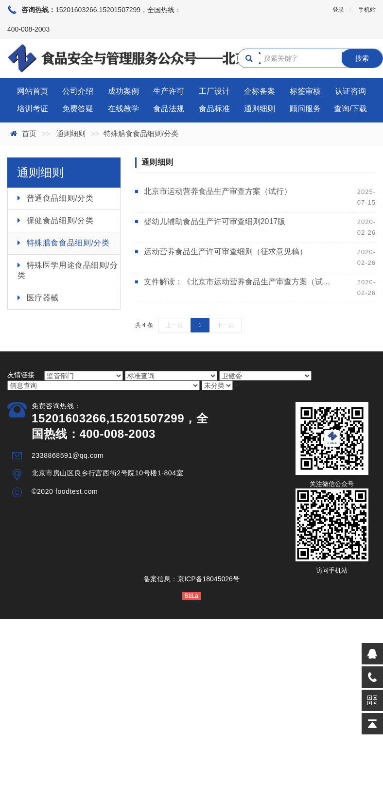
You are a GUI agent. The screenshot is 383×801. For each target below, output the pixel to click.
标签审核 (305, 91)
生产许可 (168, 91)
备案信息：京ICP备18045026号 (191, 579)
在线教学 (123, 108)
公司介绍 (77, 91)
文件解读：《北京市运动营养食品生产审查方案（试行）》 (238, 282)
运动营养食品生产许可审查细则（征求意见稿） (225, 251)
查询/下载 (350, 108)
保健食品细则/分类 (60, 220)
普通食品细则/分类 (60, 198)
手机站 (367, 9)
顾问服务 (305, 108)
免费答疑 (77, 108)
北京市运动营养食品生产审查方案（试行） (218, 191)
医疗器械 (43, 298)
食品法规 (168, 108)
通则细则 (259, 108)
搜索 (362, 58)
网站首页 (32, 91)
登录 (338, 9)
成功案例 (123, 91)
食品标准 (214, 108)
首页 (29, 133)
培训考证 (32, 108)
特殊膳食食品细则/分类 (68, 243)
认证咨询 (350, 91)
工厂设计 (214, 91)
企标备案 (259, 91)
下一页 (225, 325)
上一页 (174, 325)
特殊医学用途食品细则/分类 (67, 270)
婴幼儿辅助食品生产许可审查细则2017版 (215, 221)
